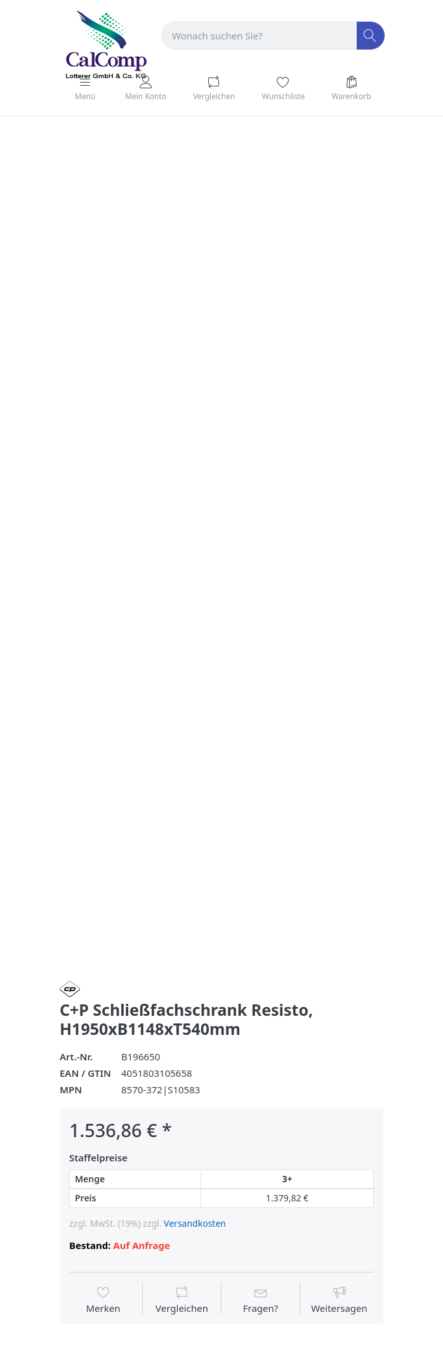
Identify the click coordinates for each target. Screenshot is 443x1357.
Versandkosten (195, 1223)
